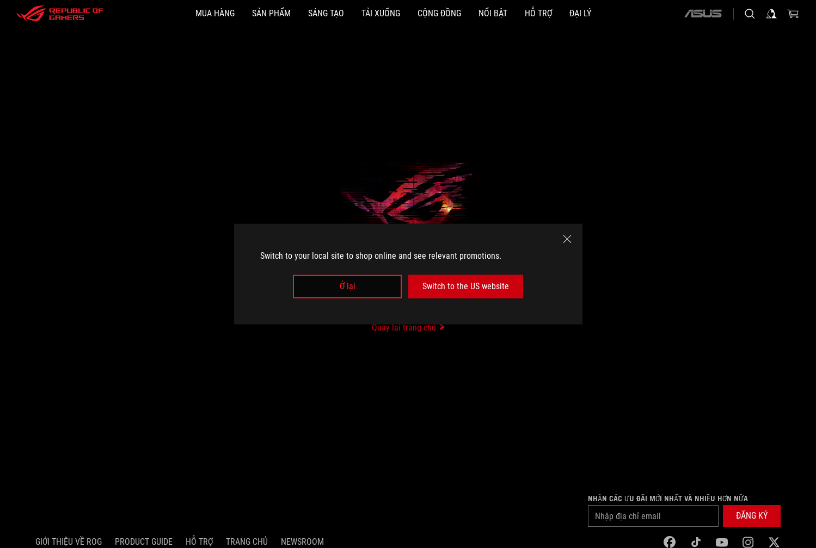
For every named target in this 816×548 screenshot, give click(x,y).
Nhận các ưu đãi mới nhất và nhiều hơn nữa (668, 498)
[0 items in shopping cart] (793, 13)
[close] (567, 239)
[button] (752, 516)
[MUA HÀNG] (215, 13)
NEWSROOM (302, 542)
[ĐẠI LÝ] (580, 13)
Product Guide (144, 542)
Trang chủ (247, 542)
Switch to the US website (465, 286)
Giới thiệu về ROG (68, 542)
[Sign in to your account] (771, 13)
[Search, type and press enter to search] (749, 14)
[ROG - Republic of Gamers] (59, 13)
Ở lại (347, 286)
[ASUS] (703, 14)
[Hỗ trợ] (538, 13)
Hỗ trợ (199, 542)
